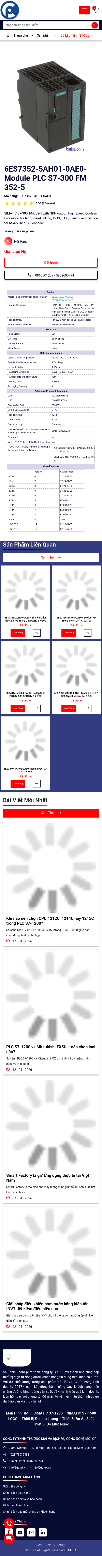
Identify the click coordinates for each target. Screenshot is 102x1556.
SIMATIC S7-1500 (81, 1413)
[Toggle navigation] (84, 10)
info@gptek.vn (18, 1467)
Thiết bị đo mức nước (51, 1424)
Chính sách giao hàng (16, 1492)
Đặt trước (51, 263)
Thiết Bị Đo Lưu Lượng (40, 1419)
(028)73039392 (19, 1454)
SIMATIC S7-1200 (48, 1413)
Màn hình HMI (17, 1413)
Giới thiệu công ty (14, 1486)
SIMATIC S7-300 (16, 213)
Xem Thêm (51, 557)
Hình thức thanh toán (16, 1505)
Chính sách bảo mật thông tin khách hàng (29, 1511)
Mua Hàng (18, 632)
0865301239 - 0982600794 (51, 274)
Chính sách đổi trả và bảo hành (22, 1499)
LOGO (13, 1419)
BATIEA (70, 1550)
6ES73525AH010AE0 (62, 300)
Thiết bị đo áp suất (78, 1419)
